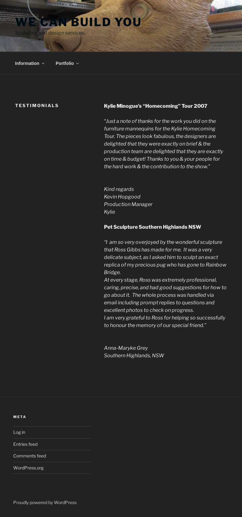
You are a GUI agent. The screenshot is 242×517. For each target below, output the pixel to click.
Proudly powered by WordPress (45, 502)
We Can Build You (78, 22)
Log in (19, 432)
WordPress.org (28, 467)
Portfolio (68, 63)
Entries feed (25, 444)
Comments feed (29, 455)
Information (30, 63)
